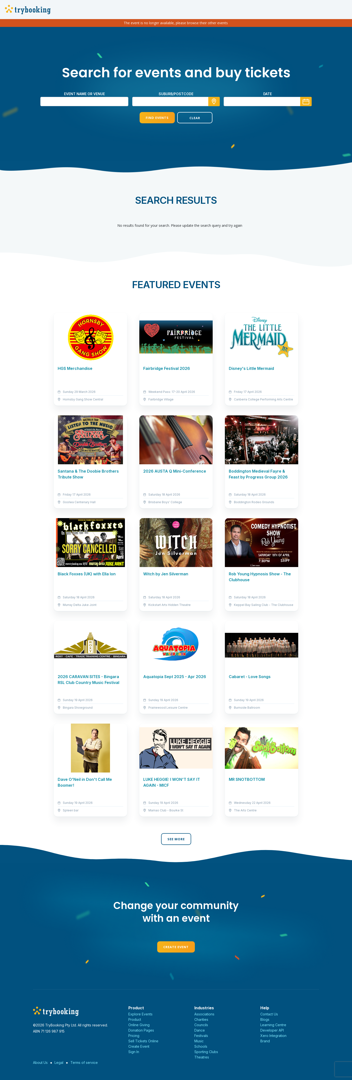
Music (199, 1041)
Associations (204, 1014)
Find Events (157, 117)
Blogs (264, 1019)
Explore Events (140, 1014)
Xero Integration (273, 1036)
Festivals (201, 1036)
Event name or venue (84, 94)
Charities (201, 1019)
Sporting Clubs (206, 1052)
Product (134, 1019)
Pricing (133, 1036)
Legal (59, 1062)
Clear (194, 118)
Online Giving (139, 1025)
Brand (265, 1041)
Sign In (133, 1052)
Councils (201, 1025)
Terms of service (84, 1062)
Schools (200, 1046)
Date (267, 94)
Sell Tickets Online (143, 1041)
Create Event (176, 947)
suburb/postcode (176, 94)
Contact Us (269, 1014)
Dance (199, 1030)
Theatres (201, 1057)
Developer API (272, 1030)
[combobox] (176, 101)
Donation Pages (141, 1030)
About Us (40, 1062)
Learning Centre (273, 1025)
